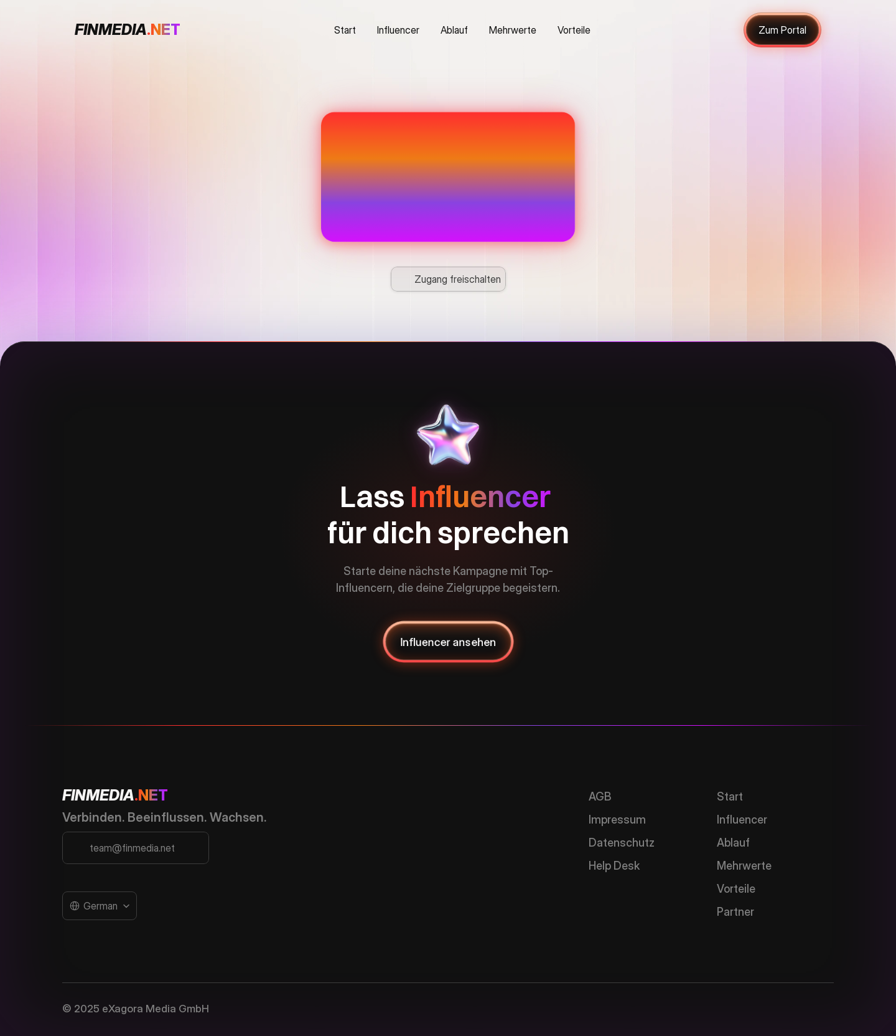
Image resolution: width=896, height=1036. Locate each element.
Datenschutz (622, 842)
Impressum (617, 819)
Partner (735, 911)
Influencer (742, 819)
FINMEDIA (98, 795)
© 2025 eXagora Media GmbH (135, 1008)
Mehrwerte (744, 865)
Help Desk (614, 865)
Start (730, 796)
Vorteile (736, 888)
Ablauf (733, 842)
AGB (600, 796)
